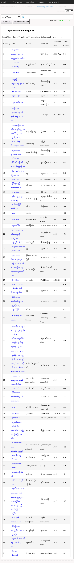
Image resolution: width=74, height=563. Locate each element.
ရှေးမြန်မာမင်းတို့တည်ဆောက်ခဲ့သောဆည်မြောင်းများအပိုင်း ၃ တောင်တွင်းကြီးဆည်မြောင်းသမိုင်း (17, 501)
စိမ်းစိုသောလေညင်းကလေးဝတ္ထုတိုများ (17, 530)
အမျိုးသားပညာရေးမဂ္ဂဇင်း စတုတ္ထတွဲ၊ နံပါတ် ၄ (18, 54)
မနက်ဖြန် (15, 309)
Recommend (61, 6)
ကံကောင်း (16, 388)
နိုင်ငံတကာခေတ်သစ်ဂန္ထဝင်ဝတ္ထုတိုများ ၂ (17, 301)
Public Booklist (27, 6)
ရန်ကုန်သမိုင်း (17, 242)
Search (3, 2)
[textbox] (47, 16)
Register (42, 2)
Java (13, 407)
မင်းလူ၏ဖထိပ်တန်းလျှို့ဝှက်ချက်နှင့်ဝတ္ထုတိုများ (18, 162)
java (13, 213)
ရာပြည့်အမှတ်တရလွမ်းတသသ (17, 83)
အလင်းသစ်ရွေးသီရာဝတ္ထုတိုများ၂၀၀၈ (17, 234)
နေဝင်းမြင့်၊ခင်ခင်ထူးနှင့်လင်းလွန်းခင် (18, 542)
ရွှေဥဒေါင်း (16, 225)
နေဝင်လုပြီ (16, 96)
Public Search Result (9, 6)
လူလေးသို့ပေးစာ (18, 102)
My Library (30, 2)
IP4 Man (15, 280)
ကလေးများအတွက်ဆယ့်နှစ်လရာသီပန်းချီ (17, 380)
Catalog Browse (16, 2)
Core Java (16, 73)
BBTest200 (16, 91)
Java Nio (15, 219)
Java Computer (18, 284)
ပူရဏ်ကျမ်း (16, 418)
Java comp (16, 179)
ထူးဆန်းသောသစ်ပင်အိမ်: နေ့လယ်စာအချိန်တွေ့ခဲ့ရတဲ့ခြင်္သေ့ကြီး (17, 430)
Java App (15, 192)
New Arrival (54, 2)
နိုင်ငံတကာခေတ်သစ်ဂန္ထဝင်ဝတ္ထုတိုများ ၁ (17, 396)
